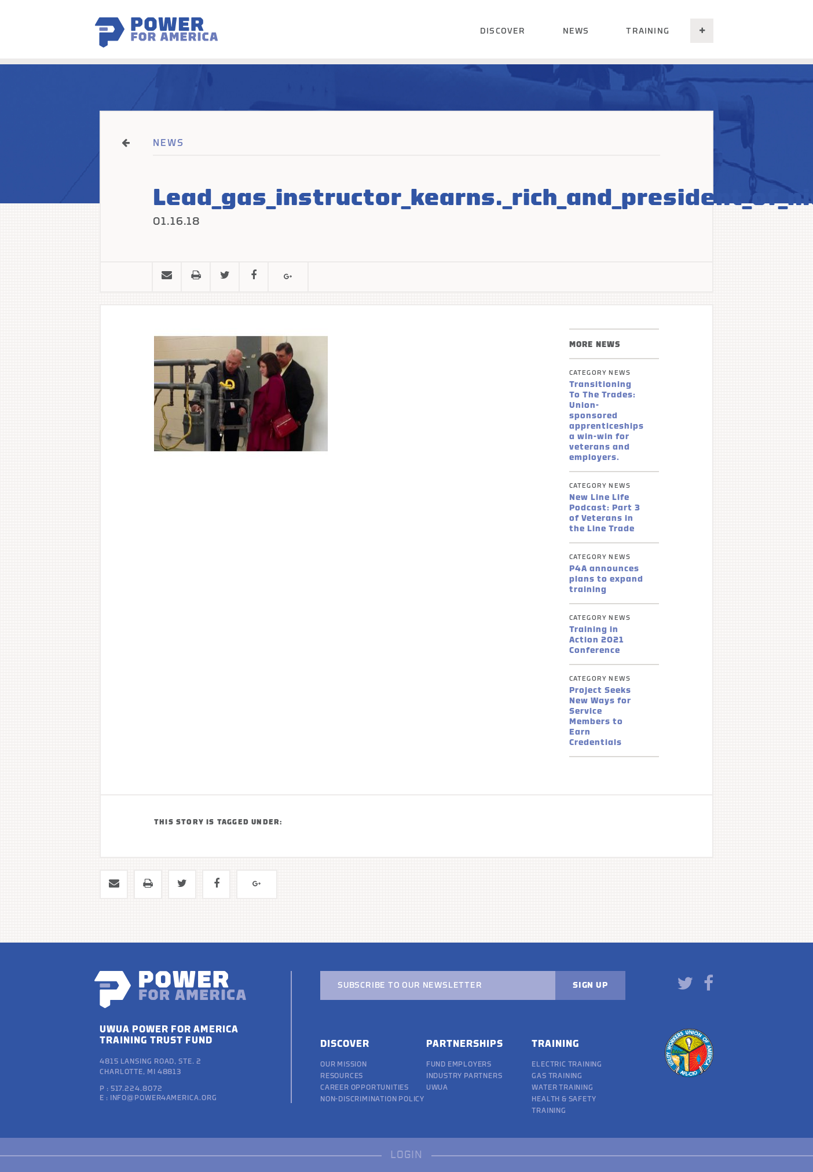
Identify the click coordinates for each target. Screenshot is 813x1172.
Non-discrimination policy (372, 1099)
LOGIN (406, 1155)
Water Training (562, 1087)
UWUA (437, 1087)
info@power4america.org (163, 1097)
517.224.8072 (137, 1088)
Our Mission (343, 1064)
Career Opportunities (364, 1087)
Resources (341, 1075)
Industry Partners (464, 1075)
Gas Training (557, 1075)
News (576, 31)
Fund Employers (459, 1064)
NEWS (168, 143)
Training (647, 31)
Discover (503, 31)
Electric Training (567, 1064)
